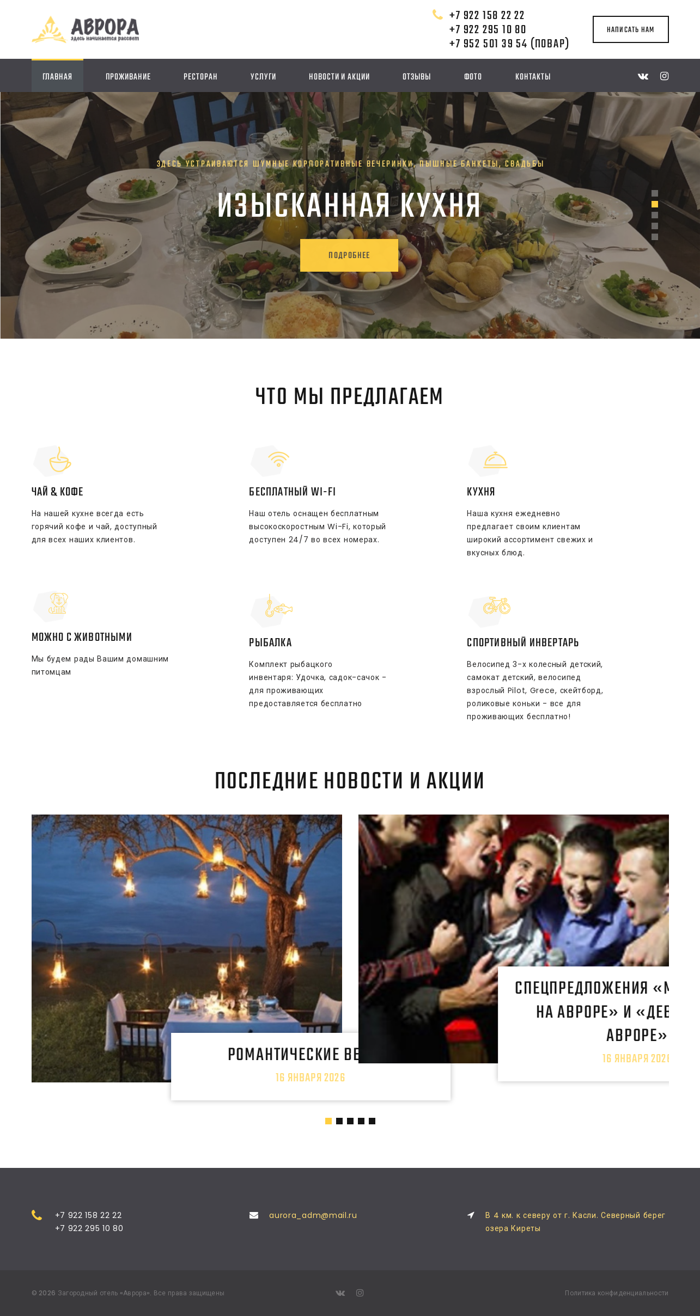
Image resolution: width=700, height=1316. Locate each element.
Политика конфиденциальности (616, 1292)
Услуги (263, 77)
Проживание (128, 77)
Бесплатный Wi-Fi (292, 492)
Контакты (533, 77)
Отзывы (416, 77)
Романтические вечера (187, 1044)
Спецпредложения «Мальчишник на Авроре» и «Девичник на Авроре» (513, 1001)
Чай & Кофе (58, 492)
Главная (57, 77)
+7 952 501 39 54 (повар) (509, 44)
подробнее (328, 255)
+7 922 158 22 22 (487, 15)
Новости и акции (339, 77)
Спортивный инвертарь (523, 643)
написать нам (630, 30)
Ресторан (200, 77)
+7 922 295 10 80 (488, 29)
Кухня (481, 492)
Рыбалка (270, 643)
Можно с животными (82, 637)
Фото (473, 77)
